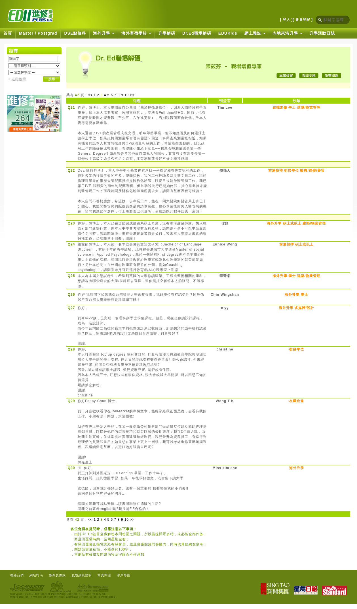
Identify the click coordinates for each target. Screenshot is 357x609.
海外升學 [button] (103, 33)
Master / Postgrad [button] (38, 33)
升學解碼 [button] (166, 33)
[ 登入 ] (286, 20)
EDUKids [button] (227, 33)
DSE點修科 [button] (75, 33)
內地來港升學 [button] (287, 33)
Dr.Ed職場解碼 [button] (196, 33)
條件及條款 (57, 575)
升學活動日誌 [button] (322, 33)
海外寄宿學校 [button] (136, 33)
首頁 (7, 33)
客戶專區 (123, 575)
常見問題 (104, 575)
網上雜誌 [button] (255, 33)
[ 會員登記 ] (303, 20)
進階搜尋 (19, 79)
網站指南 (36, 575)
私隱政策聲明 (81, 575)
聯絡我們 (17, 575)
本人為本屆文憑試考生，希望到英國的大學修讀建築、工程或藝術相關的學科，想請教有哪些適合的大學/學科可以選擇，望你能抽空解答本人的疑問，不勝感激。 (142, 281)
